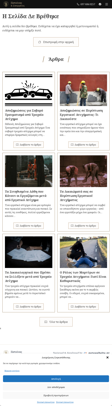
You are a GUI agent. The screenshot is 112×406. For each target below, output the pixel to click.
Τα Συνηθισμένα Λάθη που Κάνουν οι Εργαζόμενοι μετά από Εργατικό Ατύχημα (25, 195)
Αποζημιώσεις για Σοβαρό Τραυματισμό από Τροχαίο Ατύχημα (24, 114)
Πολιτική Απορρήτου (46, 402)
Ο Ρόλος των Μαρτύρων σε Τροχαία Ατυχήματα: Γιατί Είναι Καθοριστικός (83, 276)
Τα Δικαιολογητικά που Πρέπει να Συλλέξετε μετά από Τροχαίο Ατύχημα (28, 276)
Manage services (11, 370)
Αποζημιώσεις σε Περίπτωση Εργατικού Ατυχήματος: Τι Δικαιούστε (81, 114)
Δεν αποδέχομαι (56, 387)
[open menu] (107, 4)
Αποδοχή (56, 378)
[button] (107, 357)
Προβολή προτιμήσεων (56, 395)
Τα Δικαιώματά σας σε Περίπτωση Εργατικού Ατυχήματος (76, 195)
